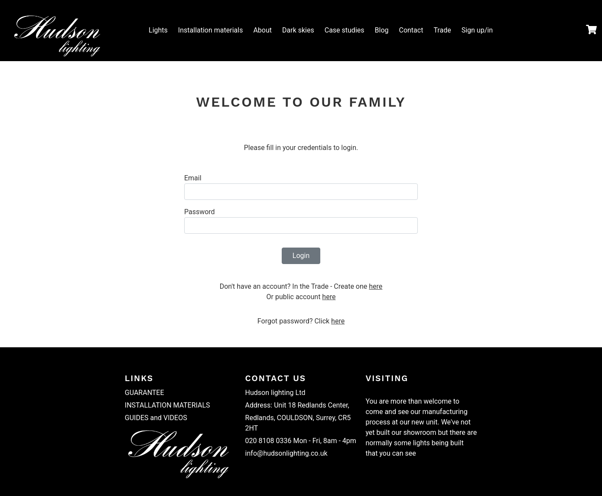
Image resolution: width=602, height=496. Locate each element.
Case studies (344, 30)
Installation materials (210, 30)
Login (301, 255)
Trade (442, 30)
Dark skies (298, 30)
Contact (411, 30)
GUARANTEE (144, 392)
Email (193, 178)
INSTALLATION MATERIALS (167, 405)
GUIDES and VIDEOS (156, 418)
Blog (382, 30)
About (262, 30)
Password (199, 212)
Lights (158, 30)
